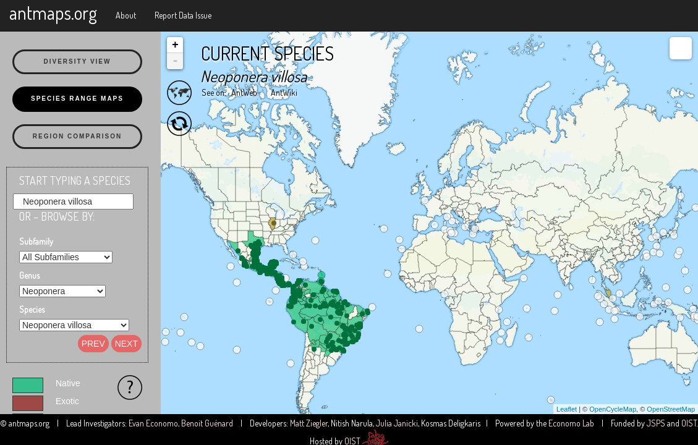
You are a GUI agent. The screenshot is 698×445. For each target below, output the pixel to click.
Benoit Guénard (207, 423)
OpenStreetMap (671, 409)
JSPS (656, 423)
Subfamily (36, 241)
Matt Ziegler (309, 423)
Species (32, 309)
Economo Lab (571, 423)
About (126, 15)
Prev (93, 344)
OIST (689, 423)
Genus (29, 275)
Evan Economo (153, 423)
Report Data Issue (183, 15)
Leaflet (566, 409)
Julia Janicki (397, 423)
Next (126, 344)
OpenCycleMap (612, 409)
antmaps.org (53, 12)
